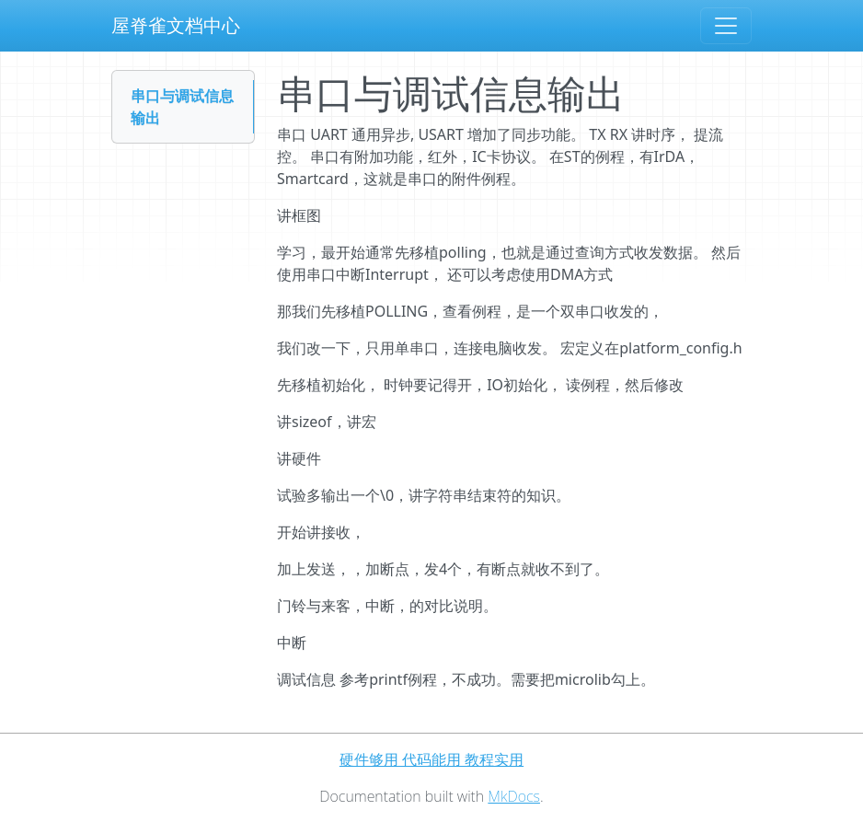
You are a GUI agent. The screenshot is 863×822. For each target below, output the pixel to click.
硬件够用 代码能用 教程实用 (431, 759)
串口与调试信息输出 (182, 107)
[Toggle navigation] (726, 25)
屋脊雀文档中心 (175, 25)
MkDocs (514, 796)
